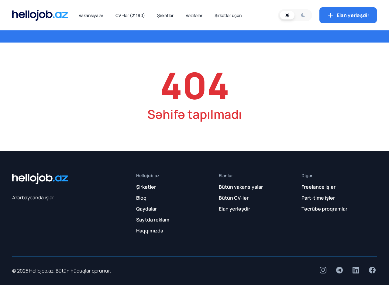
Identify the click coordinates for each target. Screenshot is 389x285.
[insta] (323, 270)
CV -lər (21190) (130, 15)
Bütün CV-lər (234, 197)
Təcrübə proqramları (325, 208)
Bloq (141, 197)
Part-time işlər (318, 197)
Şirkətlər (165, 15)
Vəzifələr (194, 15)
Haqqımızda (149, 230)
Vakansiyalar (91, 15)
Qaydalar (146, 208)
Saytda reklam (152, 219)
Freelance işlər (318, 187)
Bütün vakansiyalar (241, 187)
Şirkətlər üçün (228, 15)
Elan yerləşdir (348, 15)
